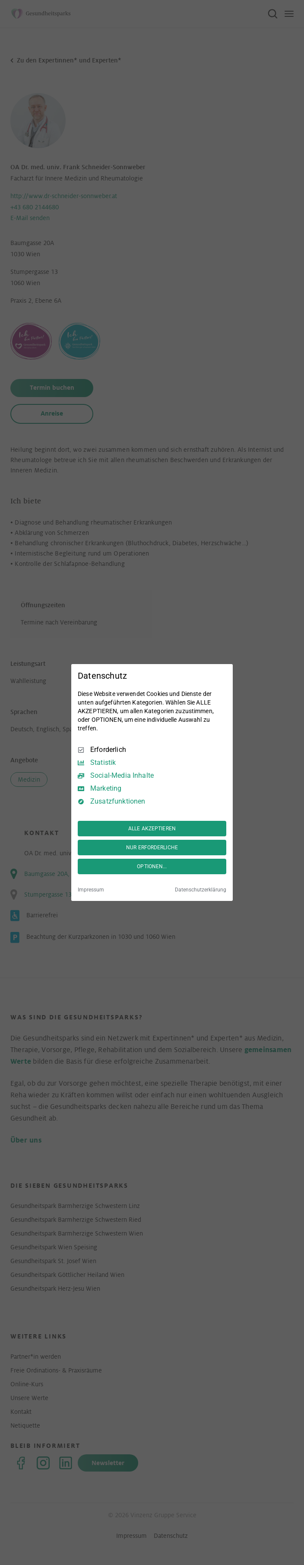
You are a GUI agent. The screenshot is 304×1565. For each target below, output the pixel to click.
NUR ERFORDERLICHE (152, 848)
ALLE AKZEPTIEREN (152, 829)
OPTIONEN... (152, 866)
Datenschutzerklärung (200, 889)
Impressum (91, 889)
